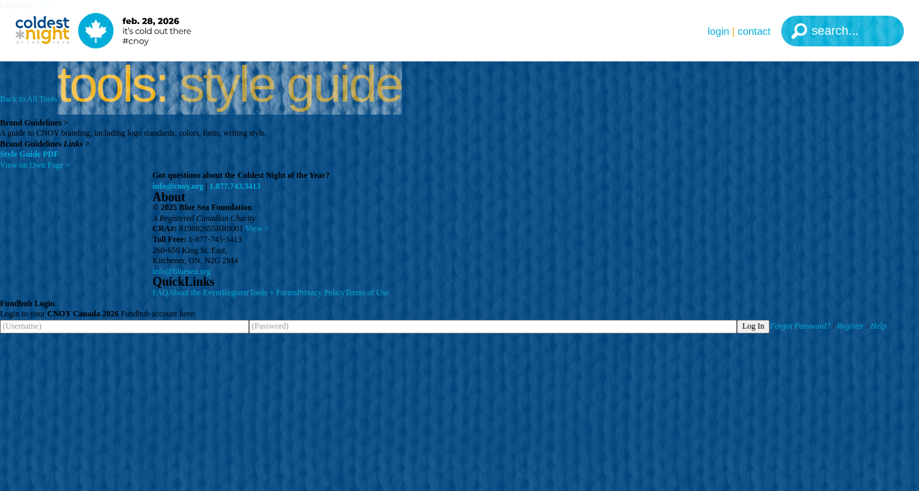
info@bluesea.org (182, 271)
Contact (754, 31)
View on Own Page (35, 165)
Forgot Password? (800, 326)
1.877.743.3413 (235, 186)
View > (257, 228)
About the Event (195, 292)
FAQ (161, 292)
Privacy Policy (321, 292)
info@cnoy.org (178, 186)
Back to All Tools (28, 99)
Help (878, 326)
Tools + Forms (273, 292)
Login (718, 31)
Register (235, 292)
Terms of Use (367, 292)
